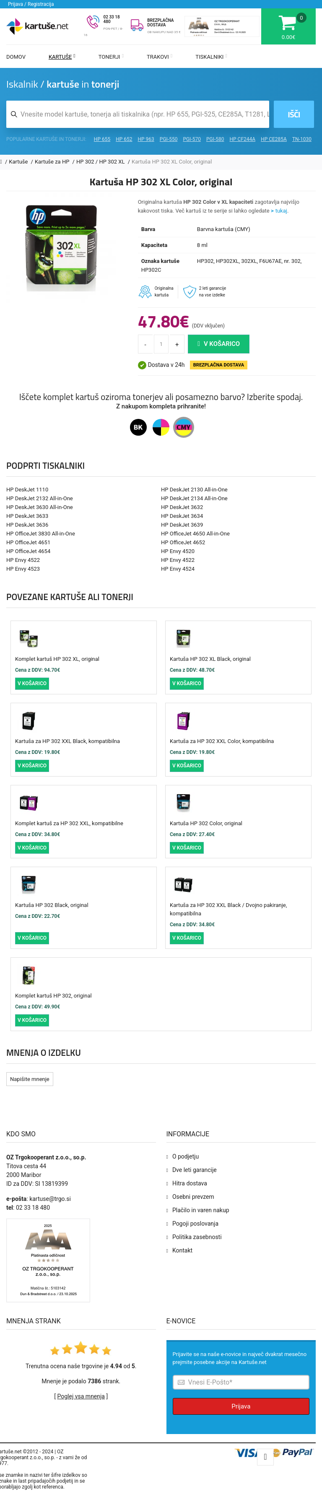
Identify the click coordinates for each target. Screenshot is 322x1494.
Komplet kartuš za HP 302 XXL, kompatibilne (69, 823)
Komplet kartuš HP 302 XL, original (57, 659)
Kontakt (182, 1250)
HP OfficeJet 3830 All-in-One (40, 533)
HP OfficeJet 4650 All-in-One (195, 533)
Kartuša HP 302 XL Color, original (172, 161)
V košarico (218, 344)
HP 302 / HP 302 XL (101, 161)
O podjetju (185, 1156)
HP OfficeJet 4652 (183, 542)
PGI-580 (215, 139)
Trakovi (159, 57)
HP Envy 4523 (23, 569)
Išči (294, 114)
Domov (16, 57)
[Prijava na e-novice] (241, 1382)
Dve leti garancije (194, 1170)
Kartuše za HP (53, 161)
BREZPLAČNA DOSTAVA (160, 22)
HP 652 (124, 139)
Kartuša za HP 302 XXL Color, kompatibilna (222, 741)
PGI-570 (192, 139)
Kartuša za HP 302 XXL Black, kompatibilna (67, 741)
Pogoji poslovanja (195, 1223)
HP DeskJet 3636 (27, 525)
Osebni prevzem (193, 1196)
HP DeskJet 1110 (27, 489)
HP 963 (146, 139)
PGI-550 (169, 139)
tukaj (281, 211)
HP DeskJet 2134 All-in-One (194, 498)
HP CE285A (274, 139)
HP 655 (102, 139)
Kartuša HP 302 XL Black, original (210, 659)
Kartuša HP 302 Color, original (206, 823)
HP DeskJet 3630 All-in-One (39, 507)
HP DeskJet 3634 (182, 516)
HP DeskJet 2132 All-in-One (39, 498)
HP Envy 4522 (23, 560)
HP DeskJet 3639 (182, 525)
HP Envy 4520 (178, 551)
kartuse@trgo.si (50, 1198)
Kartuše (62, 57)
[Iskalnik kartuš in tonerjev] (137, 114)
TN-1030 (302, 139)
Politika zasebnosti (197, 1237)
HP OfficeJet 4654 (28, 551)
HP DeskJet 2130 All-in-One (194, 489)
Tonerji (111, 57)
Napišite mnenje (29, 1079)
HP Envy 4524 (178, 569)
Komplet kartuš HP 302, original (53, 996)
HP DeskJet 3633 (27, 516)
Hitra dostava (189, 1183)
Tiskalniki (211, 57)
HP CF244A (242, 139)
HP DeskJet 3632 (182, 507)
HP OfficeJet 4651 (28, 542)
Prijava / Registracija (31, 4)
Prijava (240, 1406)
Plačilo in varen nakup (200, 1210)
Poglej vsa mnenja (81, 1396)
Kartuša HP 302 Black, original (51, 905)
